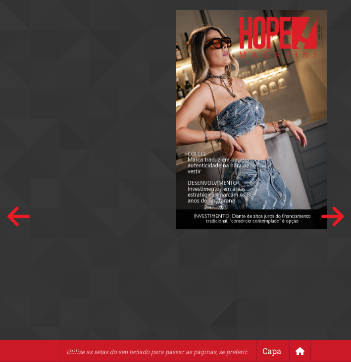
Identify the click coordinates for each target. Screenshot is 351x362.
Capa (271, 351)
